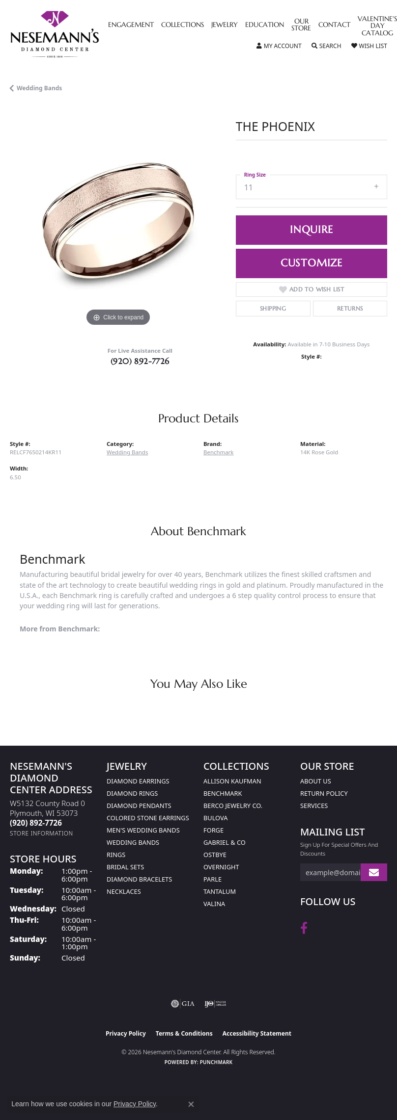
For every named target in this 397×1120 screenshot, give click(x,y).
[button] (279, 46)
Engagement (131, 25)
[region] (118, 221)
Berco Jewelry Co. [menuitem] (232, 805)
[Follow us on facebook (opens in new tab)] (304, 928)
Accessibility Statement (257, 1033)
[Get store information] (41, 833)
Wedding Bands (39, 88)
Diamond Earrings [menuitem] (138, 781)
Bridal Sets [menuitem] (125, 866)
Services (314, 805)
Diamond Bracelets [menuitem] (139, 879)
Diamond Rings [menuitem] (132, 793)
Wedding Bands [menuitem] (133, 842)
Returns (350, 308)
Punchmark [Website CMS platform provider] (216, 1062)
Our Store (301, 25)
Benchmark (218, 452)
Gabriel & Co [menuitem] (224, 842)
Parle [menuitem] (212, 879)
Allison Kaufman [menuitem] (232, 781)
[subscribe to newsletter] (374, 872)
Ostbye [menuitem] (215, 854)
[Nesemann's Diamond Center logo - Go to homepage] (77, 34)
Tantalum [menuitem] (219, 891)
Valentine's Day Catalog (377, 26)
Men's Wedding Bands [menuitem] (143, 830)
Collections (182, 25)
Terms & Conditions (184, 1033)
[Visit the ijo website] (215, 1003)
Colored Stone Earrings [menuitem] (148, 817)
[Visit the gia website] (183, 1003)
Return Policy (324, 793)
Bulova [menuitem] (215, 817)
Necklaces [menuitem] (124, 891)
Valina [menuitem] (214, 903)
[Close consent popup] (191, 1104)
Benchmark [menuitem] (222, 793)
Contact (334, 25)
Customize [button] (311, 263)
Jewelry (224, 25)
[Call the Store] (36, 823)
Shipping (273, 308)
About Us (315, 781)
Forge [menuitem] (213, 830)
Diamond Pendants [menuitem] (139, 805)
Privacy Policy (126, 1033)
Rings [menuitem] (116, 854)
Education (264, 25)
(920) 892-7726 (140, 361)
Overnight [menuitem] (221, 866)
